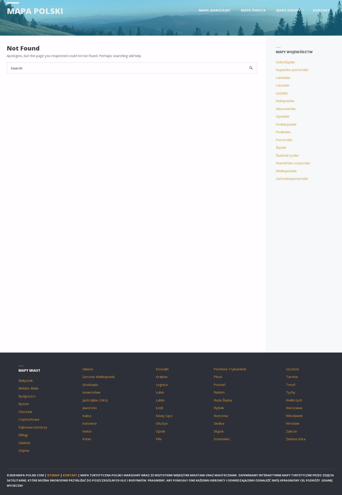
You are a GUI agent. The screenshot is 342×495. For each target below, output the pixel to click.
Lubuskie (282, 85)
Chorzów (25, 411)
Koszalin (162, 369)
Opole (160, 431)
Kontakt (70, 475)
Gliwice (87, 369)
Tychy (290, 392)
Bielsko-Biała (28, 388)
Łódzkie (282, 93)
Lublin (160, 400)
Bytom (23, 403)
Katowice (89, 423)
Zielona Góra (296, 439)
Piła (158, 439)
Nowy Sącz (164, 415)
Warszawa (294, 408)
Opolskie (282, 116)
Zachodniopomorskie (292, 178)
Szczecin (292, 369)
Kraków (162, 376)
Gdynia (23, 450)
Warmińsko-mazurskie (293, 163)
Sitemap (53, 475)
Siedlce (219, 423)
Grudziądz (90, 384)
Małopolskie (285, 101)
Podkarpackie (286, 124)
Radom (219, 392)
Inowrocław (91, 392)
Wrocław (292, 423)
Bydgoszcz (27, 396)
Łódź (159, 408)
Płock (218, 376)
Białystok (25, 380)
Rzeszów (221, 415)
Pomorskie (284, 140)
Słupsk (219, 431)
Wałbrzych (294, 400)
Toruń (290, 384)
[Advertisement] (304, 261)
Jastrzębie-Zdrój (95, 400)
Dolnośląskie (285, 62)
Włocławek (294, 415)
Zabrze (291, 431)
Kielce (87, 431)
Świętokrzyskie (287, 155)
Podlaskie (283, 132)
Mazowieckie (286, 108)
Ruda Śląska (223, 400)
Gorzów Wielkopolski (98, 376)
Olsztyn (162, 423)
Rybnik (219, 408)
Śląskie (281, 147)
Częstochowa (28, 419)
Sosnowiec (222, 439)
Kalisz (86, 415)
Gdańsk (24, 442)
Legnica (162, 384)
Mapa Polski (35, 10)
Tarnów (292, 376)
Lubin (160, 392)
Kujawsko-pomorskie (292, 69)
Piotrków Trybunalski (230, 369)
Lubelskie (283, 77)
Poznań (219, 384)
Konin (86, 439)
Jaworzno (89, 408)
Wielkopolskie (286, 171)
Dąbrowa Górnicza (32, 427)
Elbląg (23, 435)
